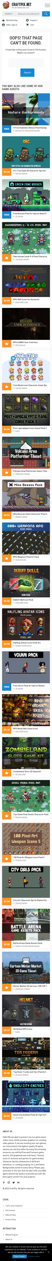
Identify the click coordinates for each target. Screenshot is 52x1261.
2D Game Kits (20, 774)
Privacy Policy (10, 1220)
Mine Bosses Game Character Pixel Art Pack (31, 514)
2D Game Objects (22, 1075)
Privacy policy (34, 1256)
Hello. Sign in (9, 25)
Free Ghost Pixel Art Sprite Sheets (29, 686)
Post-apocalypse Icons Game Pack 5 (30, 428)
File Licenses (10, 1210)
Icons (17, 431)
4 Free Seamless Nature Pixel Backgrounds (31, 128)
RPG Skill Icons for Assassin (26, 299)
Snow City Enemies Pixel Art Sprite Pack (31, 1115)
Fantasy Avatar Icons (23, 646)
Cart (30, 25)
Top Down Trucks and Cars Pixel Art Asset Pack (31, 1072)
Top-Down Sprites (22, 259)
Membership (9, 20)
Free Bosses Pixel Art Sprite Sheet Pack (31, 214)
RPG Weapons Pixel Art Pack (26, 557)
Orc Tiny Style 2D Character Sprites (29, 171)
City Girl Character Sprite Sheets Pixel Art (31, 900)
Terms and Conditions (13, 1206)
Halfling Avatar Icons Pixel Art (27, 643)
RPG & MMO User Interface (25, 342)
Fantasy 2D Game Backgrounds (27, 946)
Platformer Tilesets (22, 474)
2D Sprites (19, 216)
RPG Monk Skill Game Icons (25, 729)
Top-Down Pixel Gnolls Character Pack (30, 814)
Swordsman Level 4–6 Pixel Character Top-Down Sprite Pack (31, 256)
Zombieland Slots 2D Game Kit (27, 771)
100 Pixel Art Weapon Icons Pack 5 (28, 857)
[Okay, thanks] (48, 1252)
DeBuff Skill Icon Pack (23, 600)
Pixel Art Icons (20, 560)
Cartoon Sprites (21, 388)
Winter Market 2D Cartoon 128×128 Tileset (31, 986)
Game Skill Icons (21, 302)
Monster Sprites (21, 173)
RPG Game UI (20, 345)
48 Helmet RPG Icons (22, 1029)
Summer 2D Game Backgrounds (27, 131)
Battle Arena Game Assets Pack (27, 943)
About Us (8, 1239)
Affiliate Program (11, 1235)
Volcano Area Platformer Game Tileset (31, 471)
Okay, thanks (19, 1256)
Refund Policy (10, 1215)
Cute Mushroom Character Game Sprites (31, 385)
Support (31, 20)
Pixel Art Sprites (21, 903)
